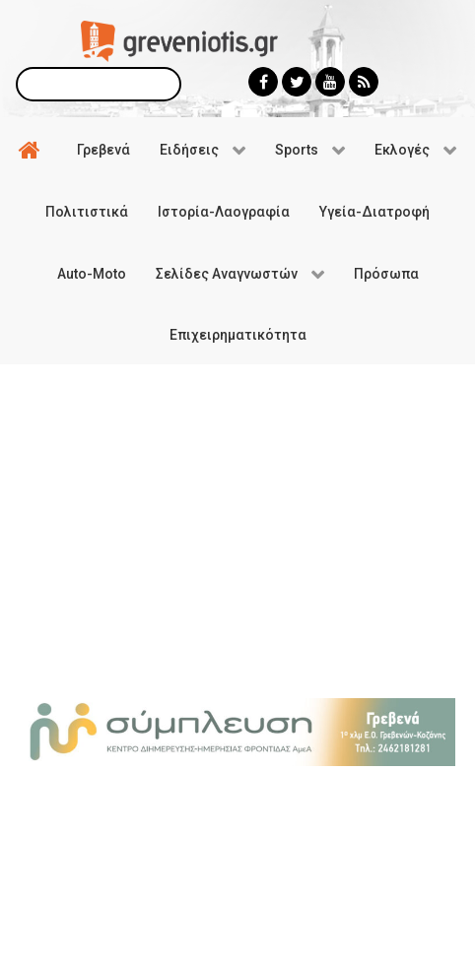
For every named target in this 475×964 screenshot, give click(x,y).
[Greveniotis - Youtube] (330, 81)
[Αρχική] (32, 148)
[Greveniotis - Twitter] (296, 81)
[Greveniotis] (179, 40)
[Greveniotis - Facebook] (263, 81)
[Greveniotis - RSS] (363, 81)
